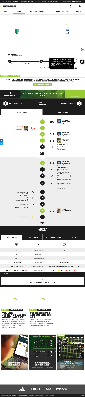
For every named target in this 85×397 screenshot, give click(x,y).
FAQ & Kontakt (49, 1)
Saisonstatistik (11, 237)
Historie (73, 237)
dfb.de (9, 1)
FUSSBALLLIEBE (15, 1)
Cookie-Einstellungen (50, 393)
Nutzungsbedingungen (22, 393)
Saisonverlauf (32, 237)
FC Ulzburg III (17, 39)
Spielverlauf (22, 112)
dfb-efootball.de (24, 1)
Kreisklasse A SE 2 (42, 19)
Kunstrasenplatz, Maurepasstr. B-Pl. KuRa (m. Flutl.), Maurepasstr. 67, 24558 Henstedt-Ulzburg (42, 24)
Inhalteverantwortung (39, 393)
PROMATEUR (4, 1)
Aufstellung (63, 112)
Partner (43, 1)
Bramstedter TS (68, 39)
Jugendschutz (31, 393)
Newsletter (55, 1)
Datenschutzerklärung (11, 393)
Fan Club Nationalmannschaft (34, 1)
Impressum (3, 393)
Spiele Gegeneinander (53, 237)
